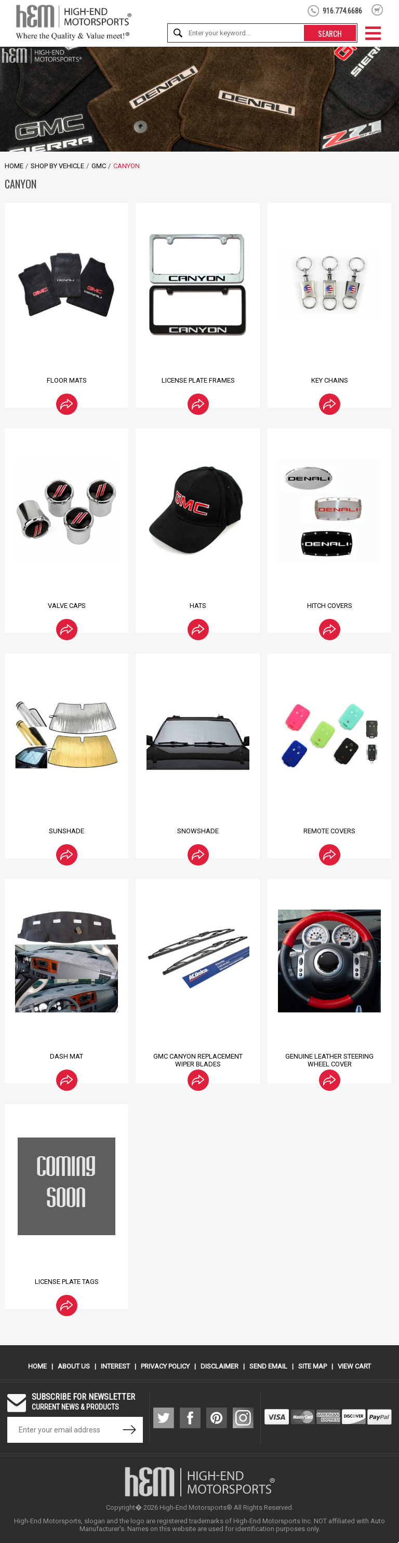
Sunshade (66, 831)
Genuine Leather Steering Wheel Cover (329, 1060)
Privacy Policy (165, 1366)
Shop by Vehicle (57, 166)
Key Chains (329, 380)
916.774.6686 (342, 11)
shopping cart (377, 10)
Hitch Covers (329, 606)
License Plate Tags (67, 1281)
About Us (74, 1366)
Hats (198, 606)
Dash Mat (66, 1056)
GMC (98, 166)
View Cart (354, 1366)
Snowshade (198, 831)
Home (14, 166)
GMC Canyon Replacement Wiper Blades (198, 1060)
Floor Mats (67, 380)
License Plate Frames (198, 380)
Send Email (268, 1366)
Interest (115, 1366)
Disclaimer (219, 1366)
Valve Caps (67, 606)
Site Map (312, 1366)
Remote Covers (329, 831)
